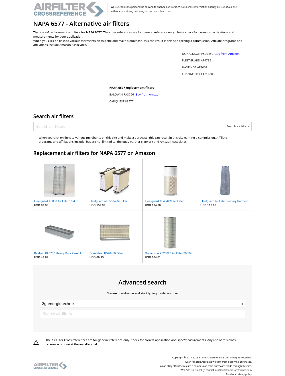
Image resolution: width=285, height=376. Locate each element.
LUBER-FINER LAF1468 (197, 74)
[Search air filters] (129, 126)
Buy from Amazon (147, 94)
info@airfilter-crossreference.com (233, 370)
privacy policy (244, 374)
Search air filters (238, 126)
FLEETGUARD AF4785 (196, 60)
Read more (166, 11)
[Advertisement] (70, 79)
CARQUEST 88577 (121, 101)
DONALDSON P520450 (198, 54)
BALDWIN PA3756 (122, 94)
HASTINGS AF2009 (194, 67)
